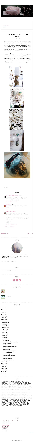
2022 (3, 309)
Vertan (28, 403)
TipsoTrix (14, 401)
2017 (3, 317)
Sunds (18, 400)
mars (4, 335)
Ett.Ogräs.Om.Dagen (12, 385)
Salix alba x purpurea (17, 398)
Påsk (14, 397)
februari (5, 337)
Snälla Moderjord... (8, 354)
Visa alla (31, 432)
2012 (3, 366)
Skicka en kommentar (9, 226)
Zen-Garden (3, 405)
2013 (3, 365)
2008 (3, 373)
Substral (14, 400)
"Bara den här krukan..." (9, 352)
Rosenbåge (30, 397)
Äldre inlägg (29, 233)
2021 (3, 311)
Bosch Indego (14, 383)
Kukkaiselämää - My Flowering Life (10, 420)
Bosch (10, 383)
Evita (17, 385)
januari (5, 338)
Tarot (11, 401)
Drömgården (8, 204)
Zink (11, 405)
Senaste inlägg (5, 233)
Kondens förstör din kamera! (10, 346)
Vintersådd (11, 404)
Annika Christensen (10, 211)
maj (4, 332)
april (4, 334)
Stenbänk (3, 400)
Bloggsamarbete (11, 382)
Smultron (17, 399)
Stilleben (6, 400)
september (5, 325)
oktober (5, 324)
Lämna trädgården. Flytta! (9, 351)
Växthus (24, 404)
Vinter (7, 404)
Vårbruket (17, 404)
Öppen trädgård (19, 405)
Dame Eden (18, 384)
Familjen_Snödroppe (22, 385)
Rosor (3, 398)
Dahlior (14, 384)
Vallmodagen (15, 403)
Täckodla (3, 403)
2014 (3, 363)
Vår (14, 404)
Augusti (27, 381)
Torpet (21, 401)
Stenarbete (27, 399)
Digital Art (26, 384)
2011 (3, 368)
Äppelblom (14, 405)
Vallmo (11, 403)
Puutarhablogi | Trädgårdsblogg (7, 397)
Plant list (4, 26)
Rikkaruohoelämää (6, 423)
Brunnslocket (25, 383)
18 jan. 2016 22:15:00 (11, 209)
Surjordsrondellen (23, 400)
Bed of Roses (4, 382)
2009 (3, 371)
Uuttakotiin (7, 403)
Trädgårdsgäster (11, 402)
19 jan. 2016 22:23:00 (11, 224)
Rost (5, 398)
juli (4, 329)
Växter (21, 404)
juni (4, 330)
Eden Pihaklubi (4, 385)
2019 (3, 314)
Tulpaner (27, 402)
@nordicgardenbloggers (6, 381)
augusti (5, 327)
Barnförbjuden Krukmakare (9, 355)
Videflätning (3, 404)
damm (22, 384)
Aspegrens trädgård (21, 381)
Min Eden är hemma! (7, 358)
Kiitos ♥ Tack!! (8, 295)
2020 (3, 312)
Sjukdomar (8, 399)
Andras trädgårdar (14, 381)
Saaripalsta (5, 427)
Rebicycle (20, 397)
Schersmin (23, 398)
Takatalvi (7, 401)
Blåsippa (6, 383)
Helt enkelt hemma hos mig (12, 195)
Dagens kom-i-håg (7, 343)
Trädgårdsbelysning (26, 401)
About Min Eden (6, 25)
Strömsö (10, 400)
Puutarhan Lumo (5, 425)
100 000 (7, 289)
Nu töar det (6, 340)
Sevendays (27, 398)
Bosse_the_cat (19, 383)
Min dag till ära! (7, 348)
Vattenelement (6, 349)
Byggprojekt (30, 383)
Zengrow (7, 405)
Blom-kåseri (22, 382)
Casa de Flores (6, 384)
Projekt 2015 (6, 357)
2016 (3, 319)
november (5, 322)
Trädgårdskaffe (17, 402)
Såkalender (3, 401)
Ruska (8, 398)
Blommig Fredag (27, 382)
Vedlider (19, 403)
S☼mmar (11, 398)
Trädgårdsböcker (4, 402)
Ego (7, 385)
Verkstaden (24, 403)
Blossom (3, 383)
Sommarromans (22, 399)
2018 (3, 316)
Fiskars (28, 385)
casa (2, 384)
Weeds (28, 404)
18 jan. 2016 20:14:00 (11, 201)
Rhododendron (25, 397)
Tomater (17, 401)
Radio (17, 397)
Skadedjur (12, 399)
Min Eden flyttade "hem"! (9, 360)
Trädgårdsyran (23, 402)
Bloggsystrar (17, 382)
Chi (10, 384)
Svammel (28, 400)
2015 (3, 361)
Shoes (31, 398)
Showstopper (4, 399)
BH (7, 382)
